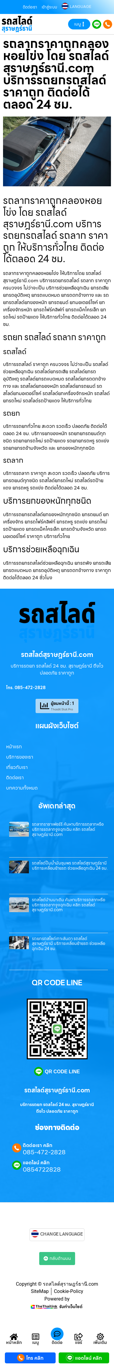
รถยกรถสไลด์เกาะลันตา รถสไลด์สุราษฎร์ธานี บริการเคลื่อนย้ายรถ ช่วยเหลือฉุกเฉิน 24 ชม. (68, 943)
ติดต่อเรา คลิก (37, 1145)
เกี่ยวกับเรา (17, 767)
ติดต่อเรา (30, 7)
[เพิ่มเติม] (100, 1336)
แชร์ (78, 1342)
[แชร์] (78, 1336)
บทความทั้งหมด (22, 788)
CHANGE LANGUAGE (61, 1234)
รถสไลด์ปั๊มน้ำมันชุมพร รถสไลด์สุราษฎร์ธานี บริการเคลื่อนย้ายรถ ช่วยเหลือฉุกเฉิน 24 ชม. (70, 865)
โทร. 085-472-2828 (26, 687)
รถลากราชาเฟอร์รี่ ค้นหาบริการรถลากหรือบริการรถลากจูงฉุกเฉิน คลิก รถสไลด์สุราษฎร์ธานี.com (68, 829)
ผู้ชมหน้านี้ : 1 (62, 703)
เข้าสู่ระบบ (49, 7)
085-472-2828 (44, 1152)
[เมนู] (35, 1336)
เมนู (35, 1342)
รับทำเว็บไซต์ (70, 1306)
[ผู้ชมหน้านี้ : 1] (44, 705)
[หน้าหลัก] (14, 1336)
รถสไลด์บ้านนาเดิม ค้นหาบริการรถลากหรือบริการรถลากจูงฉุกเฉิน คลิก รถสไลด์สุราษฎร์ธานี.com (68, 904)
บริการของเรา (19, 757)
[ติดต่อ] (57, 1334)
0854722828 (42, 1169)
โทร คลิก (34, 1358)
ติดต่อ (57, 1342)
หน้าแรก (14, 746)
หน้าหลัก (14, 1342)
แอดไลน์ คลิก (36, 1162)
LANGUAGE (80, 6)
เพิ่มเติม (100, 1342)
